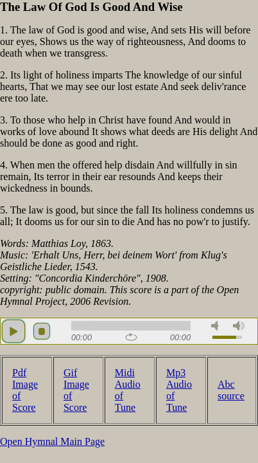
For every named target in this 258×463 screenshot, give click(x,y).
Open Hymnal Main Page (52, 441)
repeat (131, 337)
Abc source (231, 390)
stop (42, 331)
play (13, 331)
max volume (239, 326)
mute (217, 326)
